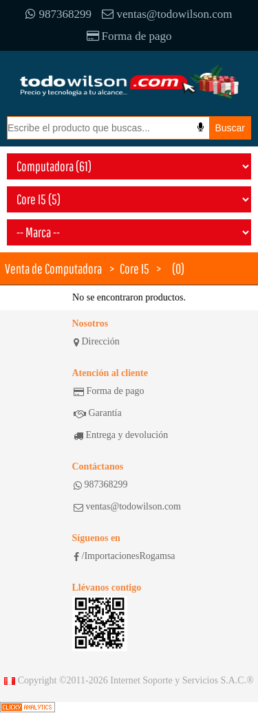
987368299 (58, 14)
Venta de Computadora (53, 268)
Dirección (97, 341)
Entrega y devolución (121, 435)
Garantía (98, 413)
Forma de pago (129, 36)
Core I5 (134, 268)
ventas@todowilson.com (167, 14)
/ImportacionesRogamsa (124, 556)
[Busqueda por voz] (200, 127)
